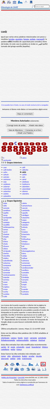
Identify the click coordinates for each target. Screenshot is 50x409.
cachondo (7, 160)
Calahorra (26, 184)
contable (25, 272)
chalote (6, 234)
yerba (13, 349)
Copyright (21, 377)
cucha (5, 291)
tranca (19, 349)
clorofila (6, 256)
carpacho (25, 217)
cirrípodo (7, 251)
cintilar (24, 248)
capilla (5, 213)
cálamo (25, 191)
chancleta (26, 234)
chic (4, 239)
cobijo (24, 256)
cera (23, 229)
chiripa (24, 241)
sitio (9, 356)
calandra (25, 193)
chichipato (5, 338)
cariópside (7, 217)
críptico (6, 287)
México (45, 347)
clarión (6, 253)
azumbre (18, 39)
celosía (24, 227)
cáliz (5, 205)
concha (6, 268)
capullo (25, 213)
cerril (5, 232)
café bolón (7, 170)
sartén (3, 347)
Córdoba (25, 277)
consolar (6, 272)
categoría (25, 222)
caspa (24, 220)
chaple (6, 236)
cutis (5, 296)
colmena (25, 260)
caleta (24, 203)
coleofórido (8, 260)
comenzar (26, 263)
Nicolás (39, 356)
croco (24, 287)
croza (5, 289)
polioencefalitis (22, 340)
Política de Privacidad (9, 377)
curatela (25, 294)
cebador (25, 225)
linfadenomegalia (8, 340)
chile (19, 358)
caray (5, 215)
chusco (6, 246)
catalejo (6, 222)
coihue (24, 258)
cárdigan (25, 215)
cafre (5, 172)
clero (24, 253)
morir (26, 338)
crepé (24, 284)
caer (5, 167)
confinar (6, 270)
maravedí (40, 39)
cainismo (6, 179)
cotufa (24, 282)
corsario (25, 280)
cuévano (25, 291)
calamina (7, 191)
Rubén (24, 356)
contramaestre (9, 275)
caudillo (6, 225)
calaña (5, 193)
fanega (26, 39)
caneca (13, 338)
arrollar (32, 356)
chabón (25, 232)
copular (6, 277)
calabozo (6, 184)
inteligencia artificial (27, 385)
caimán (6, 177)
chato (24, 236)
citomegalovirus (28, 251)
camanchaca (27, 205)
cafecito (25, 170)
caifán (24, 174)
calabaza (25, 182)
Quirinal (41, 340)
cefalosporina (8, 227)
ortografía (20, 347)
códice (5, 258)
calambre (25, 186)
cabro (24, 158)
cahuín (6, 174)
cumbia (6, 294)
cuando (25, 289)
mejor (3, 356)
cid (23, 246)
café (23, 167)
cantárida (25, 210)
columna (6, 263)
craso (5, 284)
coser (5, 282)
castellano (5, 349)
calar (5, 203)
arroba (11, 39)
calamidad (26, 189)
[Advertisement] (25, 20)
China (5, 241)
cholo (5, 244)
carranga (33, 338)
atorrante (5, 358)
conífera (25, 270)
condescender (27, 268)
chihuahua (26, 239)
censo (5, 229)
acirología (42, 338)
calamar (6, 186)
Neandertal (36, 347)
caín (23, 177)
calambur (7, 189)
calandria (7, 196)
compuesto (26, 265)
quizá (13, 347)
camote (6, 208)
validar (12, 358)
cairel (24, 179)
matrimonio (27, 358)
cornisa (6, 280)
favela (20, 338)
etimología (16, 356)
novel (28, 347)
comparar (7, 265)
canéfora (6, 210)
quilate (32, 39)
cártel (5, 220)
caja (4, 182)
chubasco (25, 244)
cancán (25, 208)
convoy (25, 275)
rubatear (33, 340)
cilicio (5, 248)
